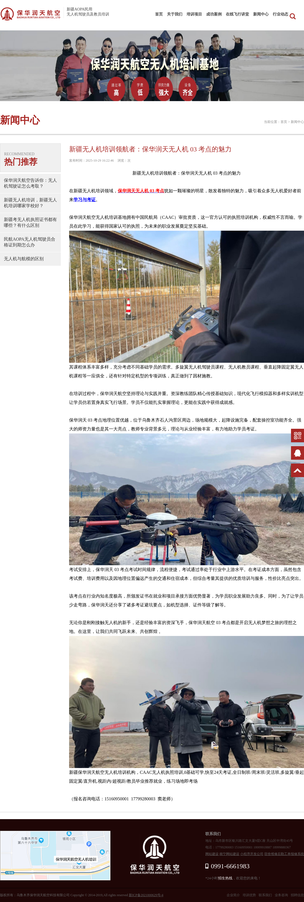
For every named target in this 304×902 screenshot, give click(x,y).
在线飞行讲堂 (237, 14)
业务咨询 (281, 895)
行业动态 (280, 14)
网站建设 (212, 854)
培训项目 (194, 14)
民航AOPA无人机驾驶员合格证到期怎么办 (29, 242)
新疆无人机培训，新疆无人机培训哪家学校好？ (30, 203)
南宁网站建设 (229, 854)
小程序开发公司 (251, 854)
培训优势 (249, 895)
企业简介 (233, 895)
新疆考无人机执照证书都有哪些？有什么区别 (30, 222)
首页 (159, 14)
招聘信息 (297, 895)
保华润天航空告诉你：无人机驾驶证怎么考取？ (30, 183)
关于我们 (174, 14)
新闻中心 (261, 14)
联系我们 (265, 895)
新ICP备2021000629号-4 (146, 895)
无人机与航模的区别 (24, 258)
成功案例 (214, 14)
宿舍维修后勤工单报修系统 (284, 854)
